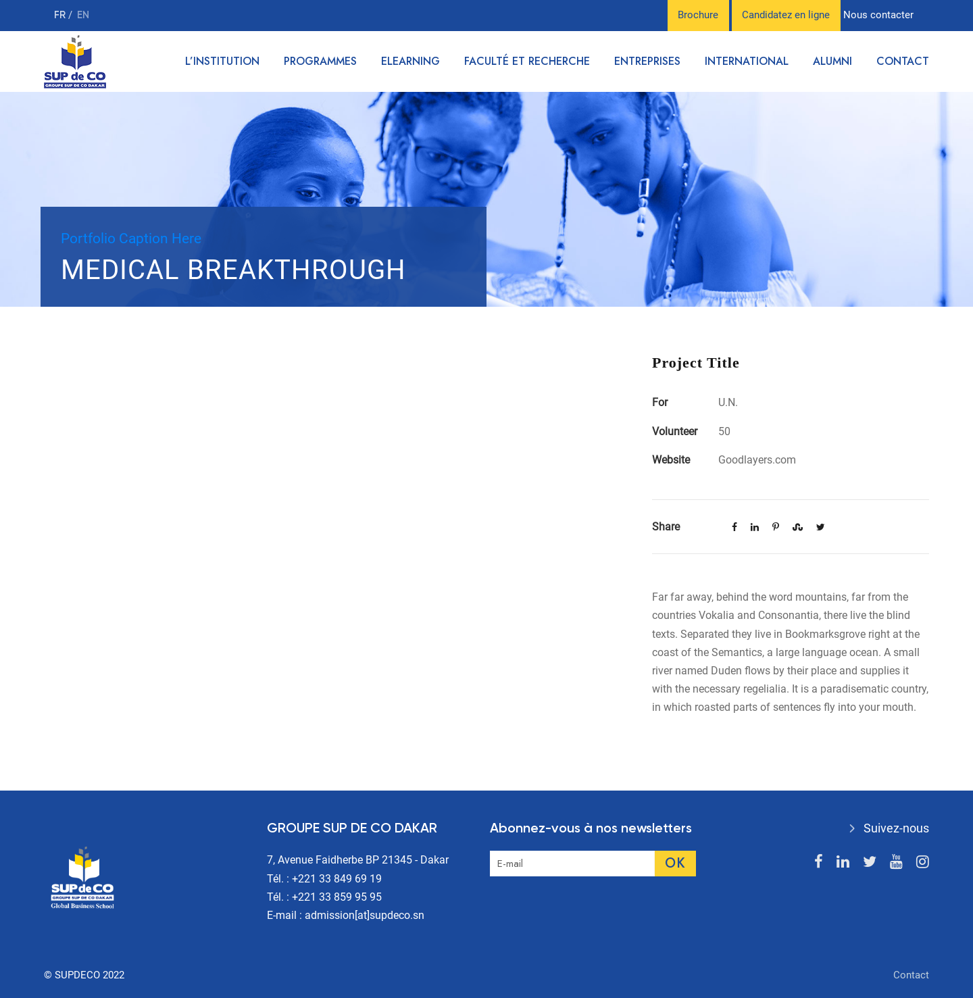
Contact (902, 61)
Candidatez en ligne (786, 15)
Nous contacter (878, 15)
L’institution (222, 61)
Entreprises (647, 61)
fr (61, 15)
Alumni (832, 61)
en (83, 15)
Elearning (410, 61)
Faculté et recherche (527, 61)
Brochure (698, 15)
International (747, 61)
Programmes (320, 61)
